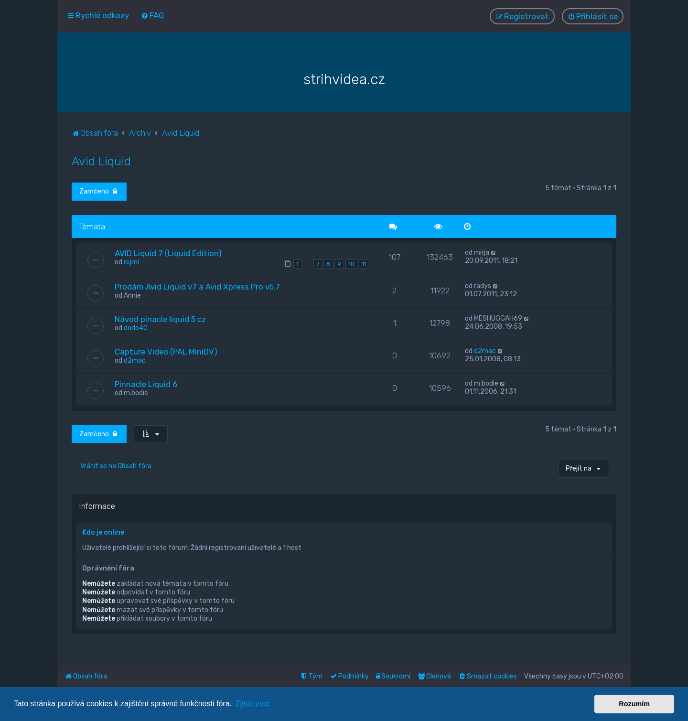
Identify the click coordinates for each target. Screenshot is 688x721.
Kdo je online (103, 531)
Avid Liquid (101, 159)
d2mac (135, 359)
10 (351, 262)
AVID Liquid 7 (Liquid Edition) (168, 252)
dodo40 (136, 327)
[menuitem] (152, 15)
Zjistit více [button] (252, 703)
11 (364, 262)
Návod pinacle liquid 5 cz (160, 318)
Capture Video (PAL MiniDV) (166, 350)
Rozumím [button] (634, 704)
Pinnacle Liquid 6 (146, 382)
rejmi (131, 261)
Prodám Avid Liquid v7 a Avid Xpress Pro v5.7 (197, 285)
